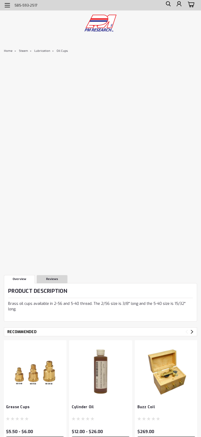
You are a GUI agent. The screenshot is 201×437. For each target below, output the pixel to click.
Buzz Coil (146, 407)
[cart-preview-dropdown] (190, 5)
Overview (19, 279)
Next (192, 332)
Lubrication (42, 51)
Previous (187, 332)
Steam (23, 51)
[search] (167, 5)
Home (8, 51)
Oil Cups (62, 51)
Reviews (52, 279)
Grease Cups (18, 407)
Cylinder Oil (83, 407)
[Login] (178, 5)
